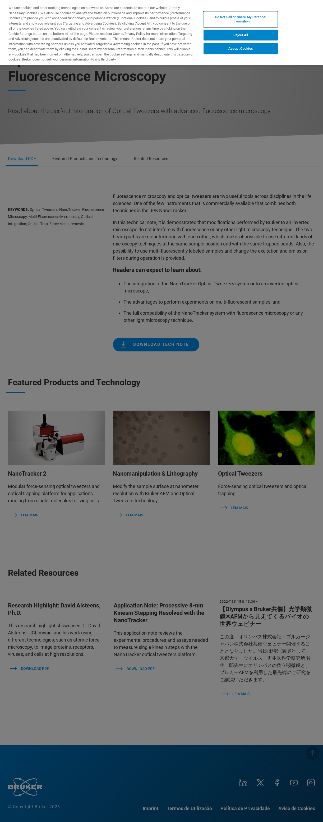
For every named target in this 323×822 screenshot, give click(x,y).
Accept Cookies (240, 48)
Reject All (240, 35)
